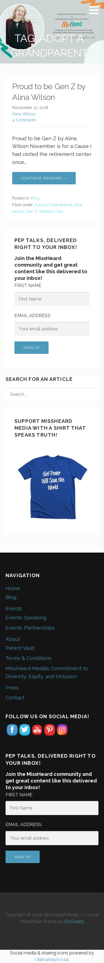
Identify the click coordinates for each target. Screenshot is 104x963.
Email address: (32, 315)
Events (14, 608)
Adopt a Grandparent (53, 205)
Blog (35, 198)
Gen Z (31, 211)
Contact (15, 698)
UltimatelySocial (52, 959)
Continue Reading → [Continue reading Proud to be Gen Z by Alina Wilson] (44, 178)
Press (12, 688)
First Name (27, 285)
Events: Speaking (26, 617)
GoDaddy (74, 921)
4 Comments (24, 120)
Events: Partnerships (30, 628)
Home (13, 588)
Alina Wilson (23, 114)
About (13, 639)
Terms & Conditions (29, 658)
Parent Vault (20, 648)
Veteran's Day (51, 211)
